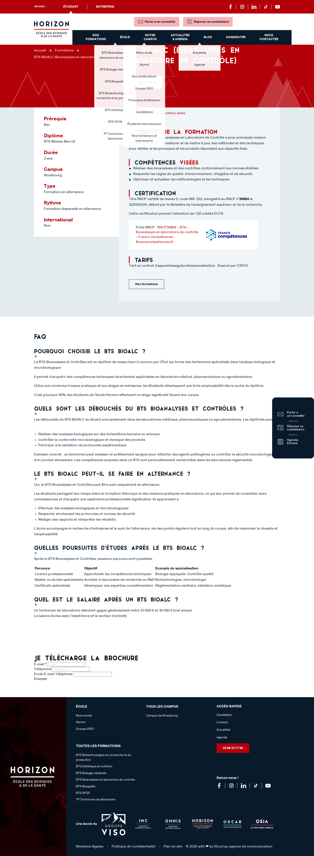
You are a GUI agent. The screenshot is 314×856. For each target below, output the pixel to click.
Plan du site (173, 846)
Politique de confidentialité (133, 846)
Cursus (145, 113)
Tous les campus (162, 706)
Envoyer (40, 679)
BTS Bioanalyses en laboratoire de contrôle (105, 779)
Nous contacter (268, 37)
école (81, 706)
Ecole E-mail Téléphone (53, 674)
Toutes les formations (98, 746)
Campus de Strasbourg (162, 715)
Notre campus (150, 37)
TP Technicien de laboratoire (95, 799)
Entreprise (105, 6)
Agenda (222, 737)
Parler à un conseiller (160, 21)
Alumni (80, 722)
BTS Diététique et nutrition (94, 766)
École (125, 37)
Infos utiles (176, 113)
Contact (222, 722)
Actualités (223, 729)
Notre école (84, 715)
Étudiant (70, 6)
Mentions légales (89, 846)
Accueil (40, 50)
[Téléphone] (70, 669)
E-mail (40, 664)
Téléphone (42, 669)
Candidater (236, 37)
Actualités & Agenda (180, 37)
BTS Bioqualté (85, 786)
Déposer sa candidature (211, 21)
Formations (64, 50)
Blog (208, 37)
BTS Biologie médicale (91, 773)
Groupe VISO (85, 728)
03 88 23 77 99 (233, 748)
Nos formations (96, 37)
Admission (159, 113)
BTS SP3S (83, 793)
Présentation (129, 113)
